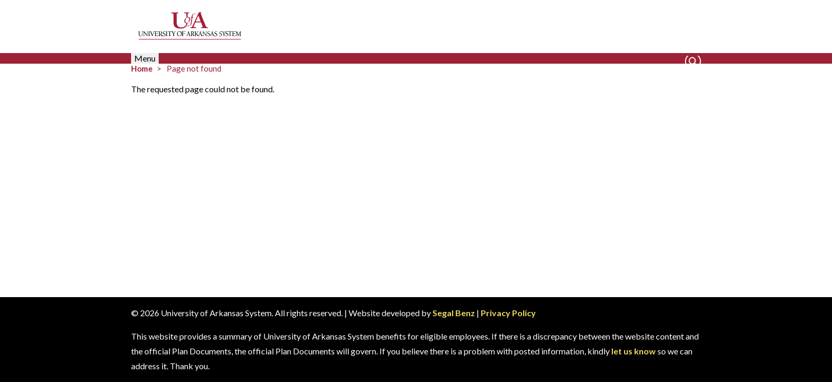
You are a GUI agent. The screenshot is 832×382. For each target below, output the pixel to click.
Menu (144, 58)
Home (142, 68)
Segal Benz (453, 313)
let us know (633, 351)
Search (693, 61)
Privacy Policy (508, 313)
